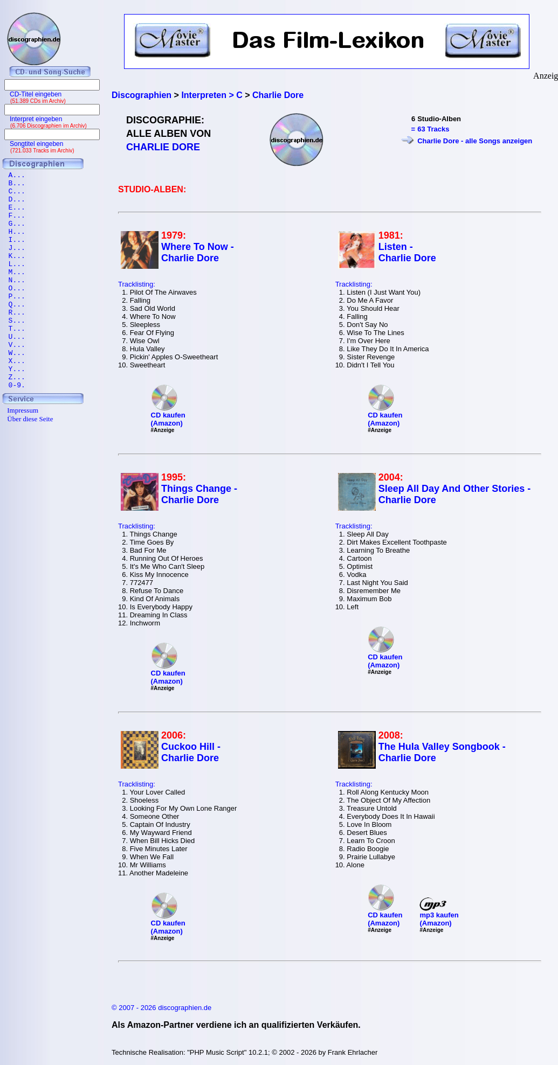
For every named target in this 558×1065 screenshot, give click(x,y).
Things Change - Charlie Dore (199, 494)
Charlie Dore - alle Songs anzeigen (474, 141)
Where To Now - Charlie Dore (197, 252)
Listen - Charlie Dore (407, 252)
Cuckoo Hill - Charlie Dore (191, 752)
